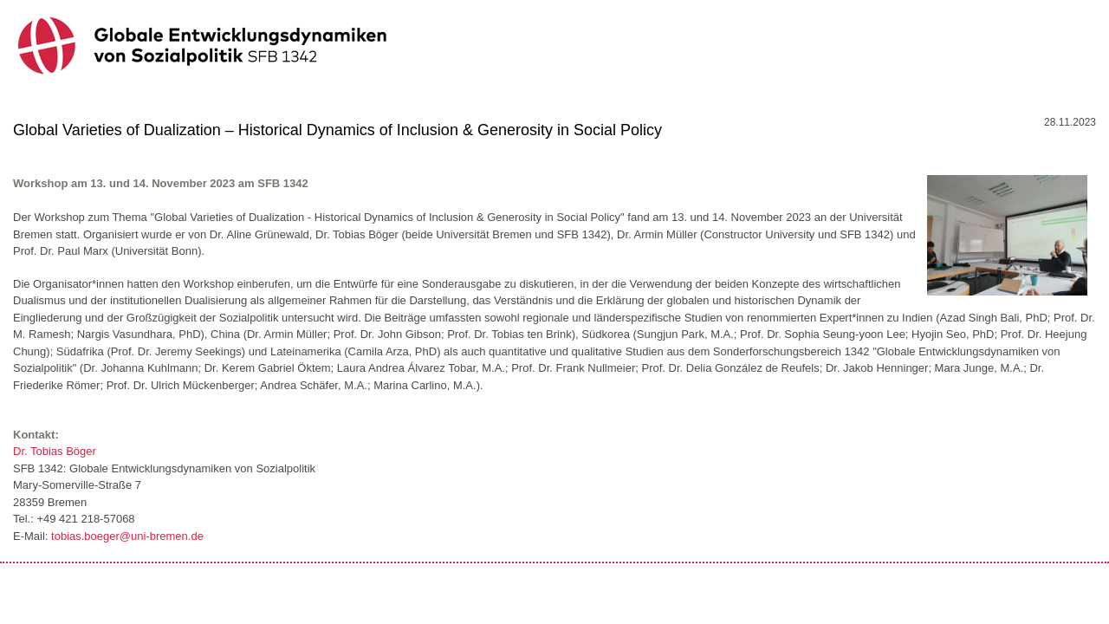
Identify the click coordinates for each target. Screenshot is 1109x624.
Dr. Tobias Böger (54, 451)
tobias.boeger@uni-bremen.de (127, 536)
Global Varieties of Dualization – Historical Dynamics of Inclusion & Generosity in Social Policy (337, 130)
